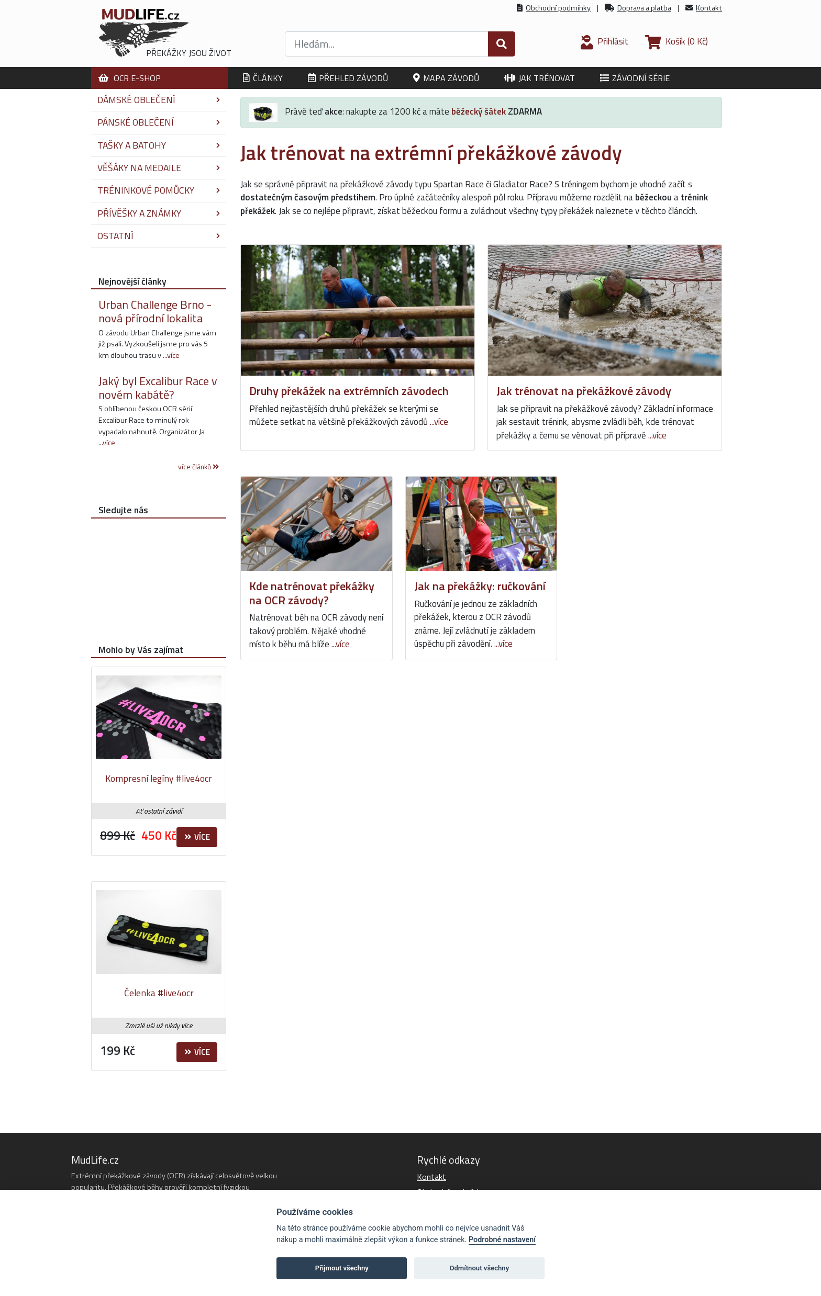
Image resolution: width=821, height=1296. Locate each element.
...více (439, 422)
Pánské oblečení (158, 122)
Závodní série (635, 78)
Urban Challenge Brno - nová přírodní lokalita (155, 311)
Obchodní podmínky (558, 8)
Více (197, 837)
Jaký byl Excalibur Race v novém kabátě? (157, 387)
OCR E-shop (129, 78)
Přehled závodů (348, 78)
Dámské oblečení (158, 100)
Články (263, 78)
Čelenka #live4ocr (159, 993)
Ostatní (158, 236)
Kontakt (709, 8)
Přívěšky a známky (158, 213)
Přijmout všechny (342, 1268)
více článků (198, 466)
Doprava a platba (644, 8)
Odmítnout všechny (479, 1268)
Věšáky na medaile (158, 168)
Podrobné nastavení (502, 1239)
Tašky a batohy (158, 145)
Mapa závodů (446, 78)
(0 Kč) (676, 41)
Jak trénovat (539, 78)
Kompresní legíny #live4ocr (158, 778)
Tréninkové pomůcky (158, 190)
